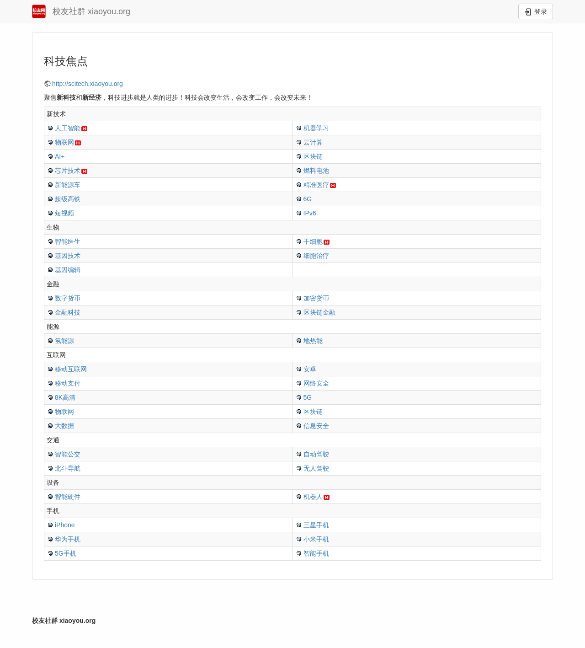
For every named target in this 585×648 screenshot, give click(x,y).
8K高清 (65, 397)
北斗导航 (67, 468)
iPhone (65, 525)
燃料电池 (316, 170)
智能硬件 (67, 496)
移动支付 (67, 383)
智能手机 (316, 553)
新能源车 (67, 184)
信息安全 (316, 425)
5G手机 (65, 553)
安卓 (309, 369)
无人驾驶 (316, 468)
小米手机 (316, 539)
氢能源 (64, 340)
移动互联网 (71, 369)
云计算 (313, 142)
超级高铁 (67, 199)
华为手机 (67, 539)
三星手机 (316, 525)
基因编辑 (67, 269)
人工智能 (67, 128)
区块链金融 (319, 312)
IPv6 (309, 213)
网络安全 (316, 383)
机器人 (313, 496)
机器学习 (316, 128)
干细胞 (313, 241)
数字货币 (67, 298)
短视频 (64, 213)
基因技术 (67, 255)
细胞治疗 (316, 255)
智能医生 (67, 241)
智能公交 (67, 454)
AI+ (59, 156)
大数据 (64, 425)
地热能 (313, 340)
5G (307, 397)
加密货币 (316, 298)
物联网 (64, 142)
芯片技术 (67, 170)
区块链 (313, 156)
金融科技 (67, 312)
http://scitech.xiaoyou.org (87, 83)
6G (307, 199)
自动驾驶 (316, 454)
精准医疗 (316, 184)
